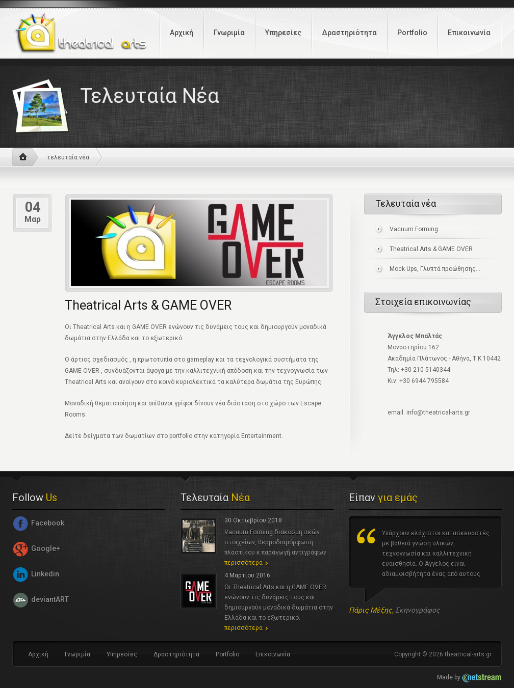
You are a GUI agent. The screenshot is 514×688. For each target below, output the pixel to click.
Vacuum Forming (414, 229)
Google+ (36, 548)
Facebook (38, 523)
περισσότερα (243, 562)
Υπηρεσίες (283, 33)
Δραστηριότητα (349, 33)
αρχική (25, 157)
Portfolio (412, 33)
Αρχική (181, 33)
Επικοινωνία (469, 33)
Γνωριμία (229, 33)
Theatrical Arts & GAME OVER (431, 249)
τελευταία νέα (68, 157)
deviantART (40, 599)
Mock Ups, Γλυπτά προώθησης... (435, 268)
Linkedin (35, 574)
